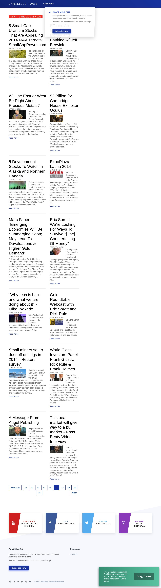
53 (38, 488)
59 (75, 488)
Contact (73, 554)
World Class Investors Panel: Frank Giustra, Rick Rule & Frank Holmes (64, 359)
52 (32, 488)
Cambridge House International (52, 582)
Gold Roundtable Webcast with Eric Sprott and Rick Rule (63, 304)
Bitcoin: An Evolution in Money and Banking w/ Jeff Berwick (63, 35)
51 (26, 488)
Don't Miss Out (36, 555)
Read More (14, 77)
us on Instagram (139, 523)
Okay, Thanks (143, 577)
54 (44, 488)
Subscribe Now (18, 568)
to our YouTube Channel (29, 523)
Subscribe (48, 4)
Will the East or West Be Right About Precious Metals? (27, 101)
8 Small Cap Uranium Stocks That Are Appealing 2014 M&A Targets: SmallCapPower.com (27, 35)
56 (56, 488)
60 (39, 493)
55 (50, 488)
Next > (74, 493)
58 (69, 488)
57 (63, 488)
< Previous (15, 488)
